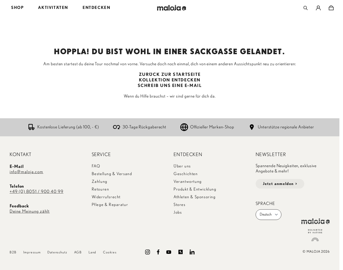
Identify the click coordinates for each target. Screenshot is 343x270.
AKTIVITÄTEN (53, 8)
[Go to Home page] (171, 8)
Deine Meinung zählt (30, 211)
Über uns (182, 166)
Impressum (32, 252)
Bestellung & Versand (112, 174)
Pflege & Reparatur (110, 205)
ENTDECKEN (96, 8)
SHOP (17, 8)
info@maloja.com (26, 172)
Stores (180, 205)
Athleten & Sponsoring (195, 197)
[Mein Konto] (318, 8)
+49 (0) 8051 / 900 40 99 (36, 192)
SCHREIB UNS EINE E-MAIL (170, 86)
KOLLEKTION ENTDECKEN (170, 80)
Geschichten (186, 174)
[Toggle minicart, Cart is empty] (331, 8)
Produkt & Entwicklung (195, 189)
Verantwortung (188, 181)
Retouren (100, 189)
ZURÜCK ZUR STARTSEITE (170, 74)
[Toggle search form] (305, 8)
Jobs (178, 212)
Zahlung (99, 181)
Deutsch (269, 214)
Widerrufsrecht (106, 197)
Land (92, 252)
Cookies (109, 252)
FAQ (96, 166)
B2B (13, 252)
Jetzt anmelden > (280, 184)
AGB (78, 252)
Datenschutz (57, 252)
